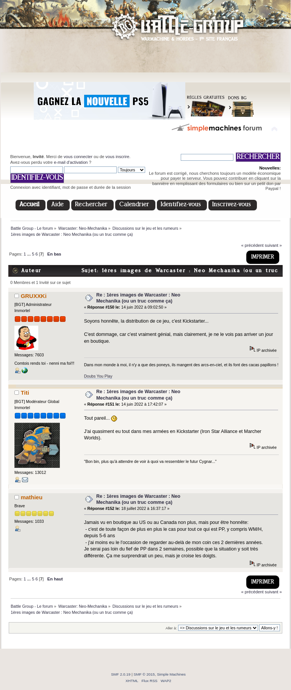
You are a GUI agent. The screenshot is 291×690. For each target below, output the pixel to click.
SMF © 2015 (144, 674)
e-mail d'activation (71, 162)
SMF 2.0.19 (121, 674)
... (29, 254)
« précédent (252, 245)
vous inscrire (117, 156)
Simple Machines (171, 674)
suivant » (273, 245)
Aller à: (171, 628)
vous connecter (78, 156)
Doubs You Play (98, 376)
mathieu (31, 497)
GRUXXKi (34, 296)
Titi (25, 392)
